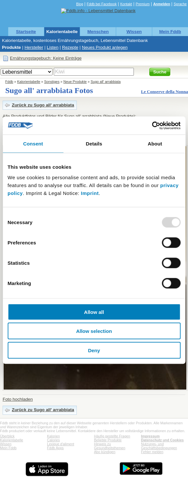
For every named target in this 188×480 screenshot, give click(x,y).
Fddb (9, 82)
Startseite (26, 31)
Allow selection (94, 331)
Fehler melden (152, 452)
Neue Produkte (75, 82)
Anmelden (161, 4)
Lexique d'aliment (60, 444)
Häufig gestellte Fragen (112, 436)
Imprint (90, 193)
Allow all (94, 312)
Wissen (134, 31)
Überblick (7, 436)
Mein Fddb (170, 31)
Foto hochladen (18, 399)
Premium (143, 4)
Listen (53, 47)
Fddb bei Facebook (101, 4)
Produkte (11, 47)
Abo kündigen (104, 452)
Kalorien (53, 436)
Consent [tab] (33, 143)
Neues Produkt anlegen (105, 47)
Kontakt (126, 4)
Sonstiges (52, 82)
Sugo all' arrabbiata (106, 82)
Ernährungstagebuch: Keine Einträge (46, 58)
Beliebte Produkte (108, 440)
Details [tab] (94, 143)
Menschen (98, 31)
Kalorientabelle (62, 31)
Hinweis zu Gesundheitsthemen (109, 446)
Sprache (180, 4)
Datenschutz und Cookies (162, 440)
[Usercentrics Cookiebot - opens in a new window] (151, 125)
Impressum (150, 436)
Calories (53, 440)
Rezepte (70, 47)
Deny (94, 350)
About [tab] (155, 143)
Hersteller (34, 47)
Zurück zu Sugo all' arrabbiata (43, 105)
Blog (79, 4)
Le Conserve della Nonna (164, 91)
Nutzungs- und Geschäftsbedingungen (159, 446)
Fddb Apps (55, 448)
